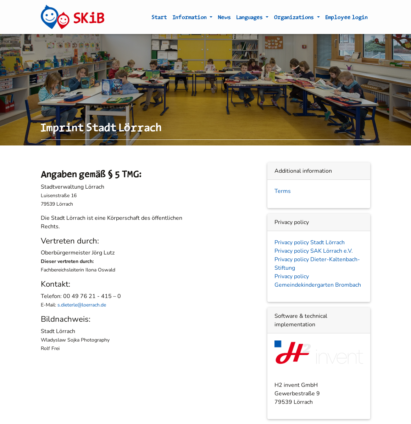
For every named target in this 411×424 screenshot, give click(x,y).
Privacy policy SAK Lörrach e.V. (313, 251)
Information (190, 18)
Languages (250, 18)
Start (159, 18)
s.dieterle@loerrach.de (81, 305)
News (224, 18)
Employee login (347, 18)
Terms (282, 191)
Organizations (294, 18)
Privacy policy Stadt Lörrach (309, 242)
